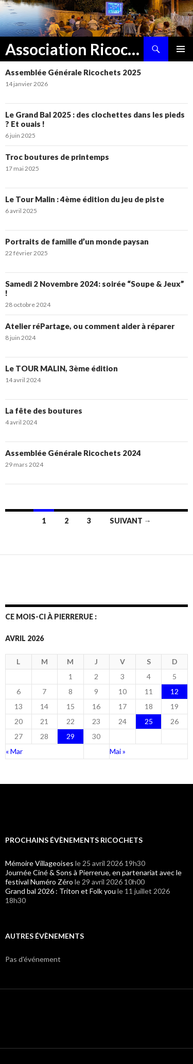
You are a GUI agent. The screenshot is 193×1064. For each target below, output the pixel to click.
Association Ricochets (74, 49)
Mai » (118, 751)
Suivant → (130, 520)
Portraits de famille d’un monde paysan (77, 241)
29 (70, 736)
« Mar (14, 751)
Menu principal (180, 49)
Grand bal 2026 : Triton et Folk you (60, 891)
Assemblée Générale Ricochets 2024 (73, 452)
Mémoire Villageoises (39, 863)
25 (149, 721)
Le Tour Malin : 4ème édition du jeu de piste (84, 199)
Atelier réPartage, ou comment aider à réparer (89, 326)
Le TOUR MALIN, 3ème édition (61, 368)
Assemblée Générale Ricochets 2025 (73, 72)
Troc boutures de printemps (57, 156)
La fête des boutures (43, 410)
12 (174, 691)
